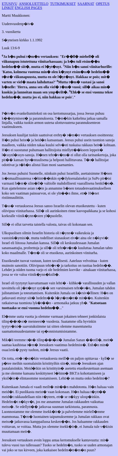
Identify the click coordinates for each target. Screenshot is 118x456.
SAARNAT (85, 4)
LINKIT (8, 8)
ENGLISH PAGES (28, 8)
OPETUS (102, 4)
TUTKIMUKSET (63, 4)
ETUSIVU (9, 4)
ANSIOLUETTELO (34, 4)
